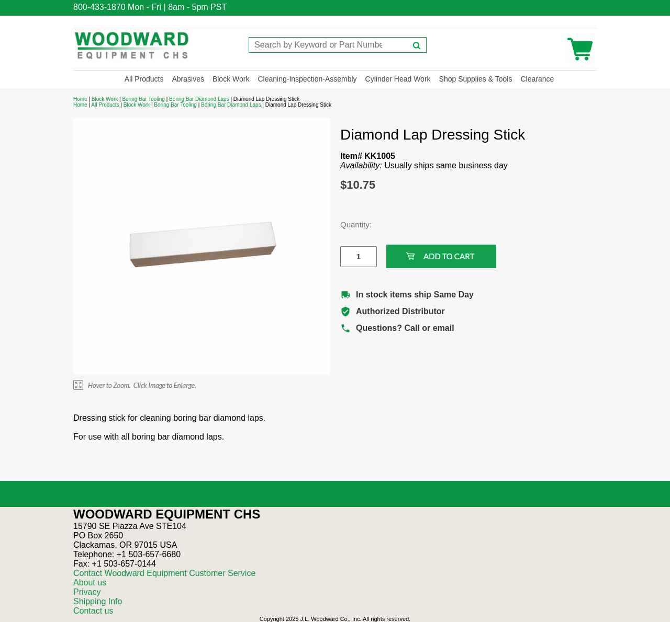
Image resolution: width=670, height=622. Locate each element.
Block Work (231, 79)
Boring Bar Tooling (143, 99)
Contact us (93, 610)
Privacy (86, 592)
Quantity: (350, 224)
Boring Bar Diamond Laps (199, 99)
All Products (144, 79)
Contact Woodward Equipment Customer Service (164, 573)
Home (80, 99)
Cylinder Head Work (398, 79)
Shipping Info (97, 601)
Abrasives (188, 79)
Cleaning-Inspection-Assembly (307, 79)
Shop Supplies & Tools (475, 79)
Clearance (537, 79)
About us (89, 582)
